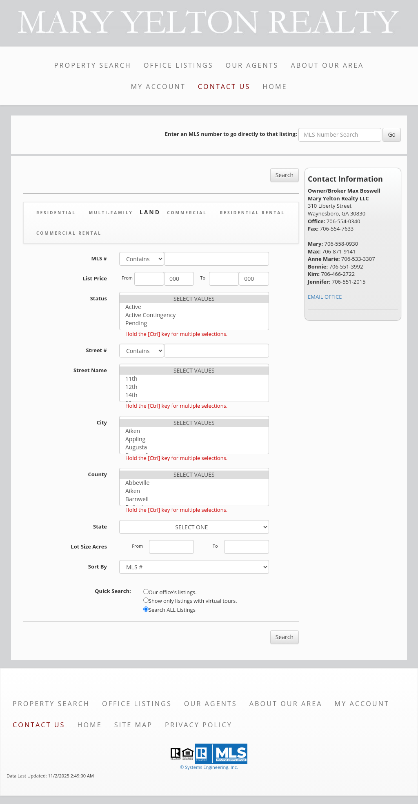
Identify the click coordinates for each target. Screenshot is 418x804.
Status (98, 298)
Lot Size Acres (89, 546)
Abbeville (194, 483)
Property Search (92, 65)
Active (194, 307)
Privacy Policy (198, 724)
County (97, 474)
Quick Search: (113, 591)
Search (284, 175)
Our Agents (252, 65)
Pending (194, 323)
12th (194, 387)
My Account (158, 86)
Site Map (133, 724)
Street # (96, 350)
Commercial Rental (69, 233)
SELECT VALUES (194, 299)
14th (194, 395)
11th (194, 379)
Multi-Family (111, 212)
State (100, 526)
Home (274, 86)
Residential (56, 212)
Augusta (194, 447)
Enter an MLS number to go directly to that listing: (231, 134)
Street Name (90, 370)
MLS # (99, 258)
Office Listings (178, 65)
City (102, 422)
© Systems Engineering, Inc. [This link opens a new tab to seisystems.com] (209, 767)
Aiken (194, 431)
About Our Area (327, 65)
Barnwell (194, 499)
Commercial (187, 212)
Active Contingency (194, 315)
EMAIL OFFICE (325, 296)
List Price (95, 278)
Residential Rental (252, 212)
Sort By (97, 566)
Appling (194, 439)
